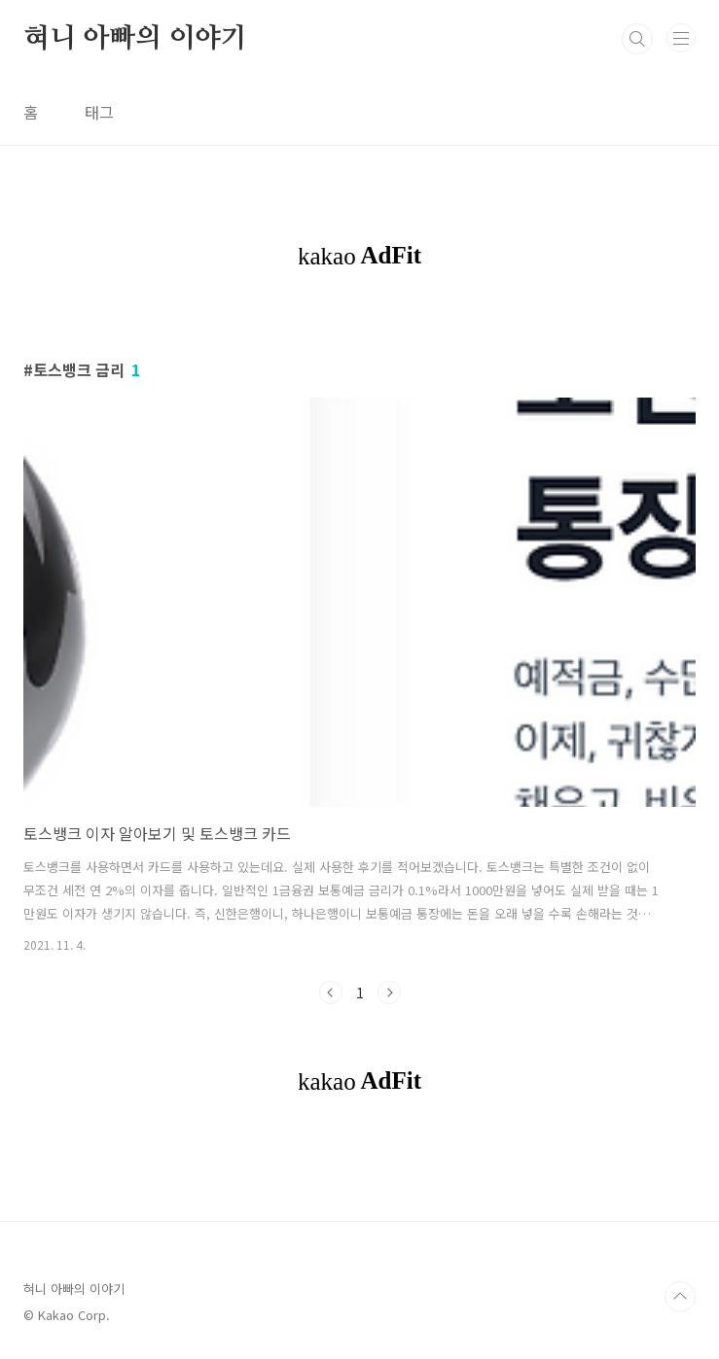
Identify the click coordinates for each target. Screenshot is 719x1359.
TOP (680, 1296)
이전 (330, 992)
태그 (99, 111)
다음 (389, 992)
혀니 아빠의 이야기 (135, 38)
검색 (637, 38)
